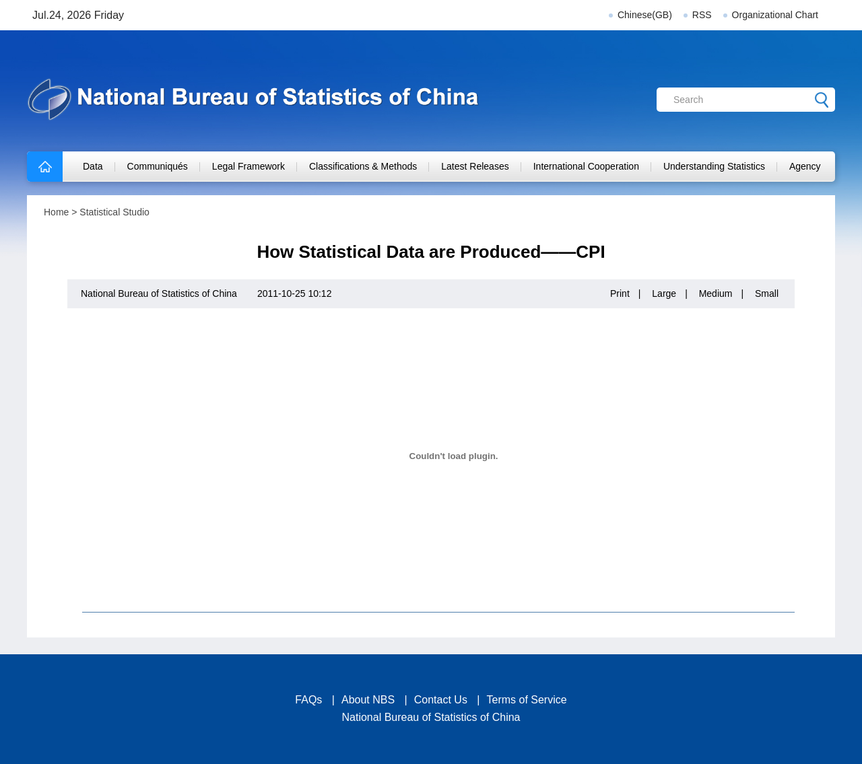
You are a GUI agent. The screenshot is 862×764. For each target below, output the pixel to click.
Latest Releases (474, 166)
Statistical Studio (114, 212)
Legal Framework (248, 166)
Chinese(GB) (645, 14)
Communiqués (157, 166)
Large (664, 293)
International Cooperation (586, 166)
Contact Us (440, 699)
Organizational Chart (775, 14)
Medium (716, 293)
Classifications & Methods (363, 166)
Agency (805, 166)
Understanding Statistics (714, 166)
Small (766, 293)
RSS (702, 14)
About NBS (368, 699)
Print (620, 293)
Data (93, 166)
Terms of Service (527, 699)
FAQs (308, 699)
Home (56, 212)
